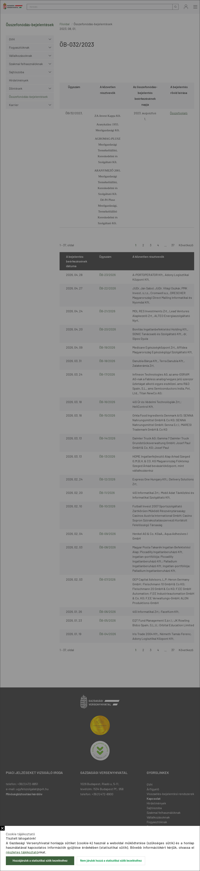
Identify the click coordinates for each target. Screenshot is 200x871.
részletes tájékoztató (22, 852)
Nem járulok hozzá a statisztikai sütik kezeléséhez (111, 860)
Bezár (2, 828)
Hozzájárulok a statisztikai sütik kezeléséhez (39, 860)
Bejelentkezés (186, 6)
